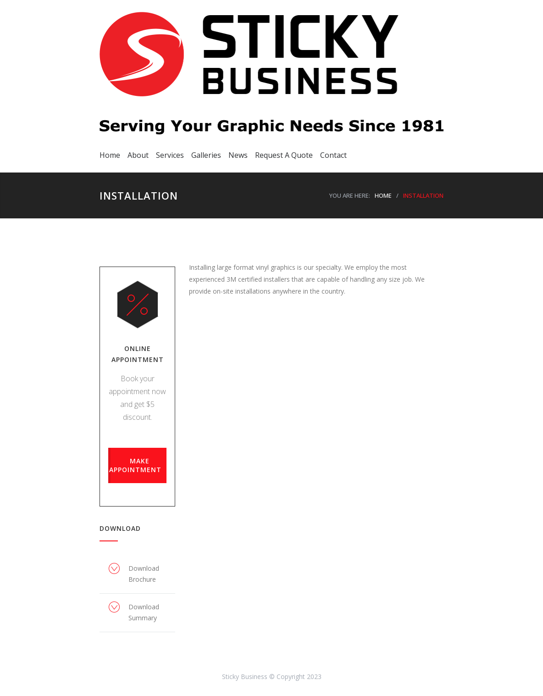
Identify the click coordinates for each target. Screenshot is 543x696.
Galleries (206, 155)
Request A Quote (284, 155)
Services (170, 155)
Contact (333, 155)
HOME (383, 195)
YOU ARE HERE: (349, 195)
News (238, 155)
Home (110, 155)
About (138, 155)
